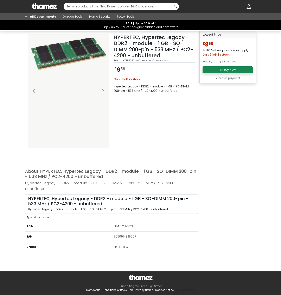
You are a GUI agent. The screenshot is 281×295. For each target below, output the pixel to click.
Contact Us (93, 290)
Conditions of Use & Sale (117, 290)
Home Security (99, 16)
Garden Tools (73, 16)
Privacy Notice (144, 290)
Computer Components (154, 60)
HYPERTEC (129, 60)
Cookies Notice (164, 290)
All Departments (40, 16)
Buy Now (228, 70)
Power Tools (126, 16)
